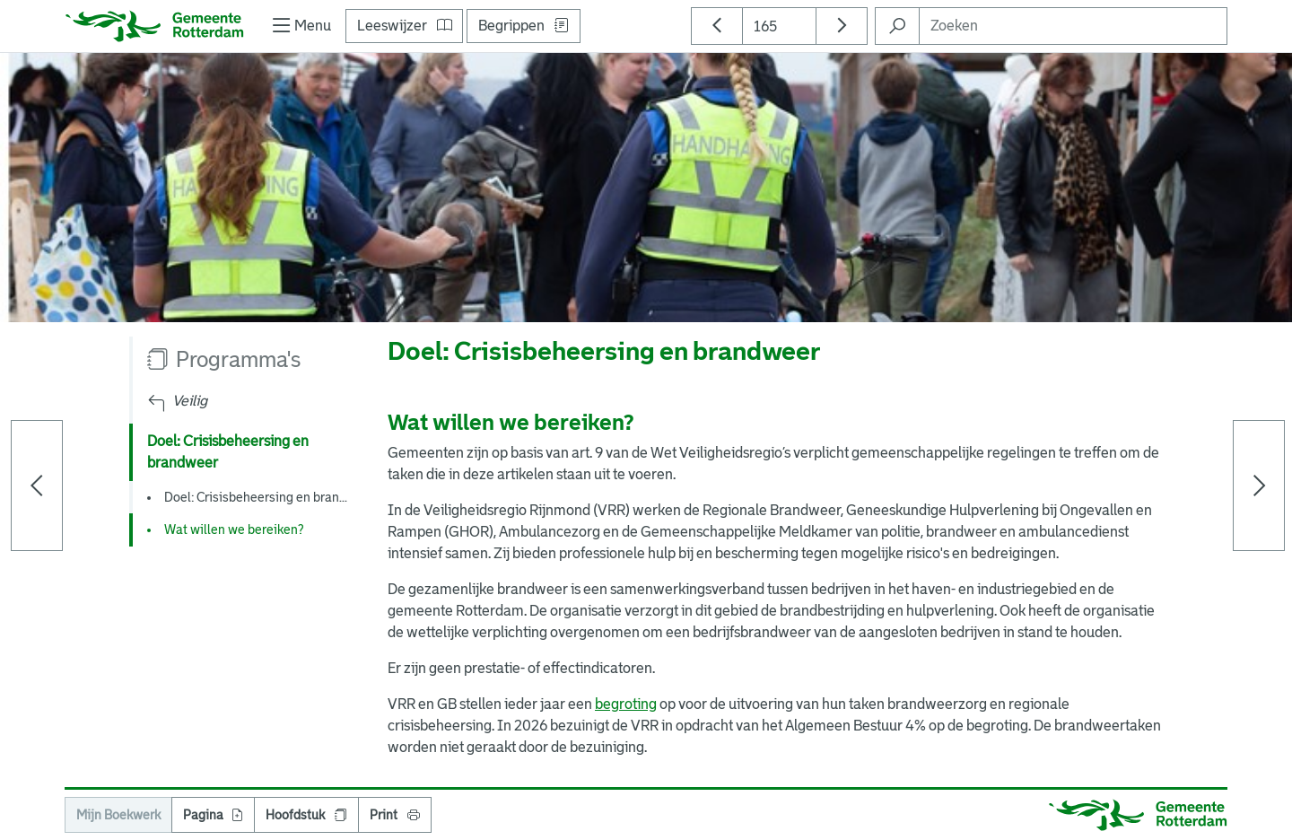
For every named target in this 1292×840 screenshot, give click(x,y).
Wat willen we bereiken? (233, 529)
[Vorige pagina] (37, 485)
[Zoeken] (1073, 26)
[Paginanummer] (779, 26)
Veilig (189, 400)
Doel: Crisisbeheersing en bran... (255, 497)
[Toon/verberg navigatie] (300, 26)
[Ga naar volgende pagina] (842, 26)
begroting (626, 704)
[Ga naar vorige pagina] (717, 26)
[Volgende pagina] (1259, 485)
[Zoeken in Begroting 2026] (897, 26)
